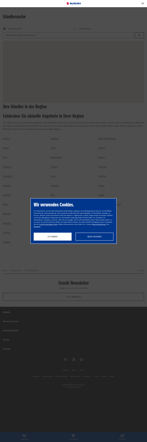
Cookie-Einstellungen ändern (48, 224)
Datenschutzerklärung (99, 224)
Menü (142, 3)
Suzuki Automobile (73, 3)
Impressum (37, 226)
